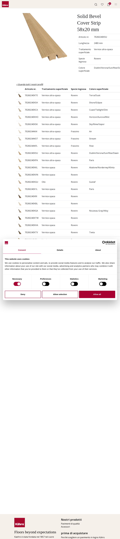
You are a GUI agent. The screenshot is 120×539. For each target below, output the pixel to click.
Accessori (65, 526)
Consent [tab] (22, 250)
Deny (23, 294)
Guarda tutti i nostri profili (30, 84)
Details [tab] (60, 250)
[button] (96, 4)
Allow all (97, 294)
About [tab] (98, 250)
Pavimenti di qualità (70, 523)
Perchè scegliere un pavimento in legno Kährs (82, 537)
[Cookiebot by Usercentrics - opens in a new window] (104, 243)
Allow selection (60, 294)
